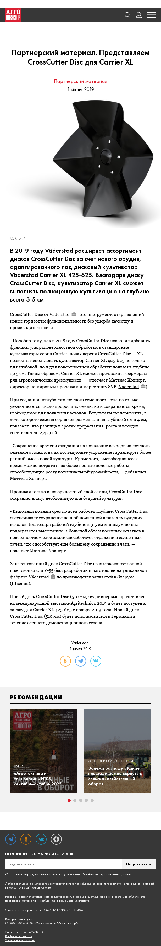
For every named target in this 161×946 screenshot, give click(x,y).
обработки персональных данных (107, 874)
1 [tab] (69, 800)
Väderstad (62, 314)
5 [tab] (92, 800)
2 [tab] (74, 800)
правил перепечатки (109, 883)
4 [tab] (86, 800)
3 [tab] (80, 800)
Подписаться (138, 864)
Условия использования (20, 940)
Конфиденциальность (18, 936)
